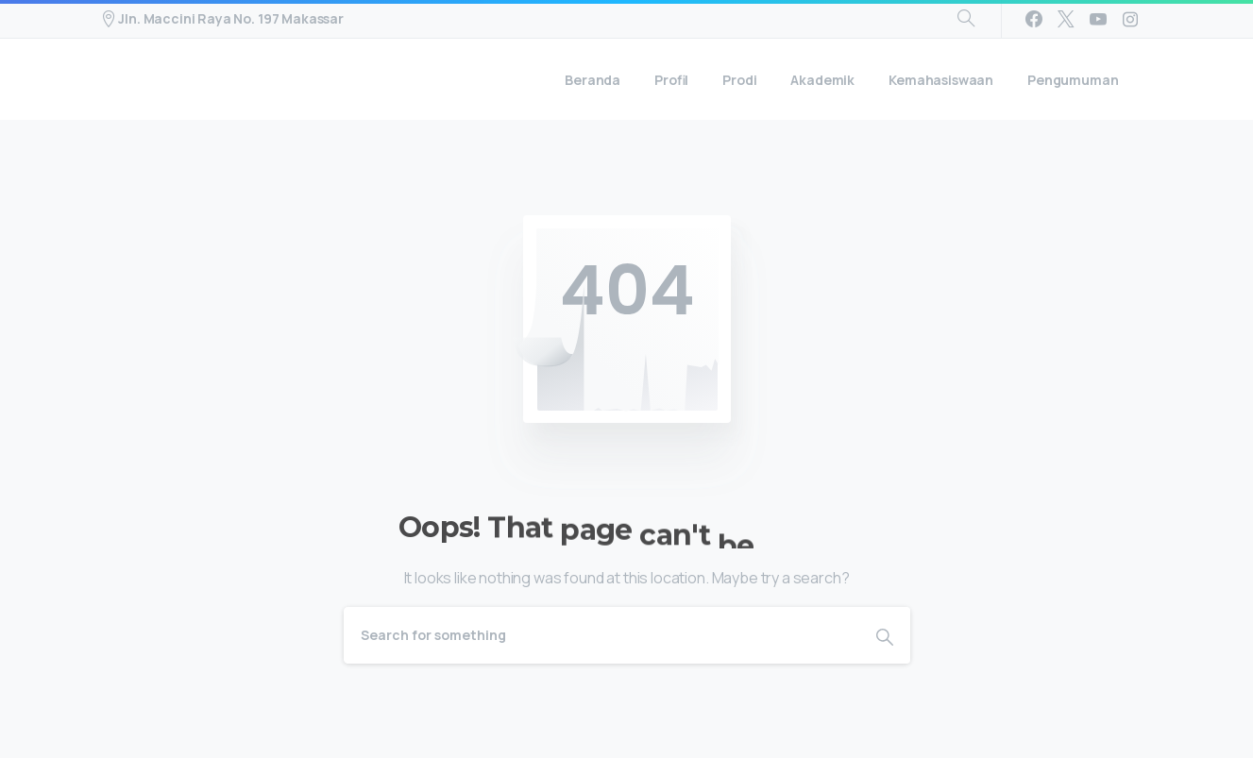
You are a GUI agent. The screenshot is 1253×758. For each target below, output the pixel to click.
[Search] (601, 635)
